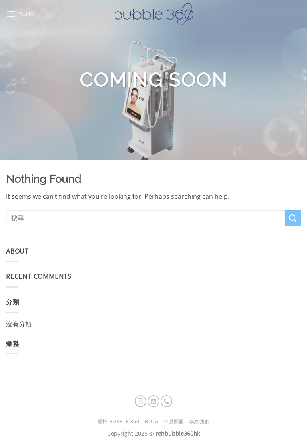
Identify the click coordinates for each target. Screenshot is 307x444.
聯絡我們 (199, 421)
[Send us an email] (153, 401)
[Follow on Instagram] (141, 401)
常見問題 (174, 421)
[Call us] (167, 401)
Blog (151, 421)
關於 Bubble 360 (119, 421)
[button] (20, 14)
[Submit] (293, 218)
